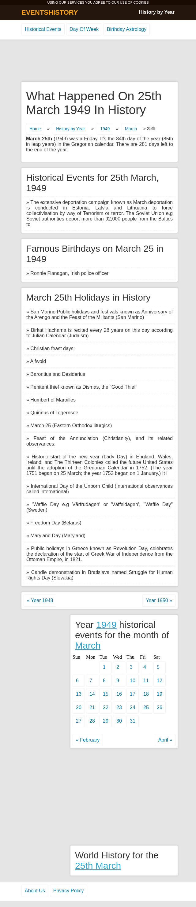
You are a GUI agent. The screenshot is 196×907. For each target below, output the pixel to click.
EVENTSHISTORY (49, 12)
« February (88, 739)
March (131, 128)
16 (119, 694)
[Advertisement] (98, 61)
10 (132, 680)
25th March (98, 866)
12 (159, 680)
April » (165, 739)
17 (132, 694)
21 (92, 707)
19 (159, 694)
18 (146, 694)
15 (105, 694)
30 (119, 721)
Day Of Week (84, 29)
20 (78, 707)
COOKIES (141, 2)
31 (132, 721)
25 (146, 707)
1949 (105, 128)
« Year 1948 (40, 600)
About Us (35, 890)
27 (78, 721)
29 (105, 721)
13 (78, 694)
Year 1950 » (159, 600)
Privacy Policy (68, 890)
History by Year (157, 12)
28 (92, 721)
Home (35, 128)
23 (119, 707)
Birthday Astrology (126, 29)
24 (132, 707)
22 (105, 707)
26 (159, 707)
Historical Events (43, 29)
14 (92, 694)
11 (146, 680)
